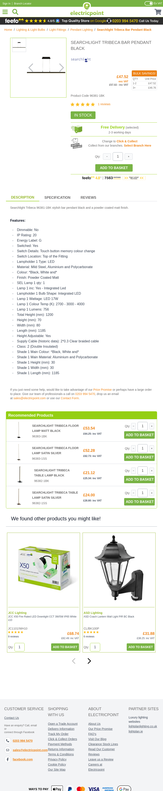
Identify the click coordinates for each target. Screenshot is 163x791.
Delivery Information (61, 729)
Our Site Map (56, 769)
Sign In (6, 3)
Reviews (88, 197)
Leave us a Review (100, 759)
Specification (57, 197)
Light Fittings (57, 29)
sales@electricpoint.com (30, 398)
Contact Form (70, 398)
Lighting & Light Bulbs (30, 29)
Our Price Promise (100, 729)
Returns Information (61, 749)
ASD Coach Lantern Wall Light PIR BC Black (108, 616)
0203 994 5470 (85, 394)
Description (22, 197)
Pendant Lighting (81, 29)
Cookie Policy (57, 764)
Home (8, 29)
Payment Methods (60, 744)
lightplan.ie (136, 731)
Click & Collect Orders (62, 739)
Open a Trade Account (62, 723)
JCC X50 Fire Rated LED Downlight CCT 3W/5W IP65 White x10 (42, 618)
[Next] (89, 661)
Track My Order (58, 734)
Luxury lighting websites (138, 719)
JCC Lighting (17, 613)
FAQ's (92, 734)
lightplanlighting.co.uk (143, 726)
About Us (94, 723)
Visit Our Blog (97, 739)
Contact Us (11, 718)
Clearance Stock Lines (103, 744)
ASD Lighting (92, 613)
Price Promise (102, 389)
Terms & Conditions (61, 754)
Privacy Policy (57, 759)
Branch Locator (22, 3)
